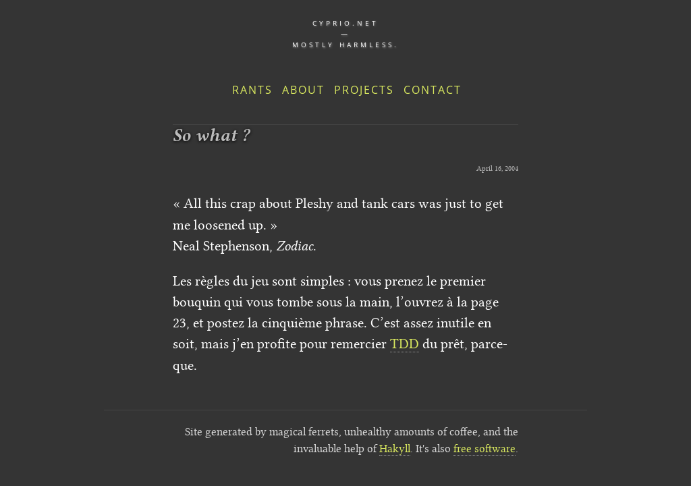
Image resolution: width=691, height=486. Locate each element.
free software (484, 448)
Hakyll (394, 448)
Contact (433, 89)
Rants (252, 89)
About (303, 89)
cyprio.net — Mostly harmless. (345, 33)
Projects (364, 89)
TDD (404, 343)
